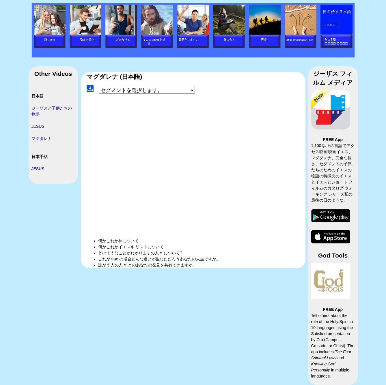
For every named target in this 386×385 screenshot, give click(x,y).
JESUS (37, 126)
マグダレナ (41, 138)
